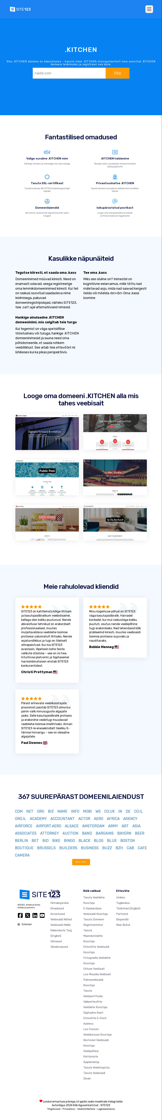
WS (98, 811)
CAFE (142, 848)
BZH (119, 848)
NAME (62, 811)
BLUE (112, 840)
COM (19, 811)
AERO (98, 818)
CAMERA (22, 855)
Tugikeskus (123, 903)
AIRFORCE (23, 826)
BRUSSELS (46, 848)
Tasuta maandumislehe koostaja (93, 936)
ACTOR (84, 818)
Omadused (57, 908)
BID (45, 840)
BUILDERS (68, 848)
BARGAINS (105, 833)
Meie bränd (123, 925)
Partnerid (122, 914)
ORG (40, 811)
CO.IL (138, 811)
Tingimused (53, 1109)
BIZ (51, 811)
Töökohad (128, 908)
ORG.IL (20, 818)
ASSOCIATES (26, 833)
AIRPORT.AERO (48, 826)
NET (29, 811)
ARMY (113, 826)
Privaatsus (69, 1109)
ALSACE (72, 826)
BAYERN (124, 833)
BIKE (56, 840)
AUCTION (70, 833)
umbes (120, 897)
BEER (139, 833)
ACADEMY (38, 818)
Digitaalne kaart (93, 1012)
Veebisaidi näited (61, 919)
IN (120, 811)
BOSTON (127, 840)
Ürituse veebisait (94, 968)
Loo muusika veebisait (97, 974)
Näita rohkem (81, 862)
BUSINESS (90, 848)
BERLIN (21, 840)
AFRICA (113, 818)
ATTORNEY (49, 833)
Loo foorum (91, 1029)
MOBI (87, 811)
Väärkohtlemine (86, 1109)
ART (125, 826)
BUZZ (107, 848)
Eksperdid (122, 919)
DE (128, 811)
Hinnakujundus (59, 903)
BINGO (69, 840)
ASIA (136, 826)
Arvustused (57, 914)
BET (35, 840)
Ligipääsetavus (106, 1109)
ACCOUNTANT (62, 818)
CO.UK (109, 811)
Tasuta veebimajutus (96, 1067)
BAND (87, 833)
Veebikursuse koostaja (97, 1034)
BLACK (84, 840)
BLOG (98, 840)
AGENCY (130, 818)
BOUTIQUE (24, 848)
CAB (130, 848)
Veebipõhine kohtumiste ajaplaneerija (91, 1056)
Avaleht (55, 897)
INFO (75, 811)
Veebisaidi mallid (60, 925)
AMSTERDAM (93, 826)
